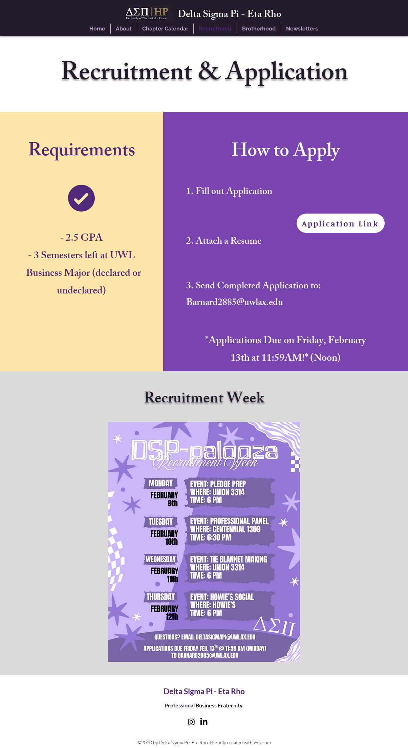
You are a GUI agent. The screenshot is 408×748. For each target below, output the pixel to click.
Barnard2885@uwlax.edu (234, 303)
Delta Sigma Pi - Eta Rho (229, 15)
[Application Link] (341, 223)
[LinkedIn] (203, 722)
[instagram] (191, 722)
